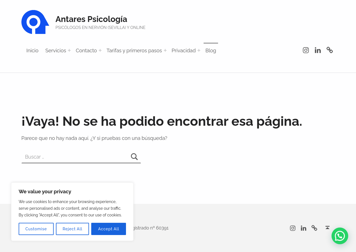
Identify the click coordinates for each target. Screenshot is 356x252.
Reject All (72, 229)
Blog (210, 50)
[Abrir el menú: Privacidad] (198, 50)
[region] (72, 211)
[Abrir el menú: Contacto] (100, 50)
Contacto (86, 50)
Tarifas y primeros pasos (134, 50)
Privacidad (184, 50)
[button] (340, 236)
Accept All (108, 229)
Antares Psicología (91, 19)
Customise (36, 229)
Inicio (32, 50)
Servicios (55, 50)
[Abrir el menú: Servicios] (69, 50)
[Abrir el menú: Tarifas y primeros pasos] (165, 50)
